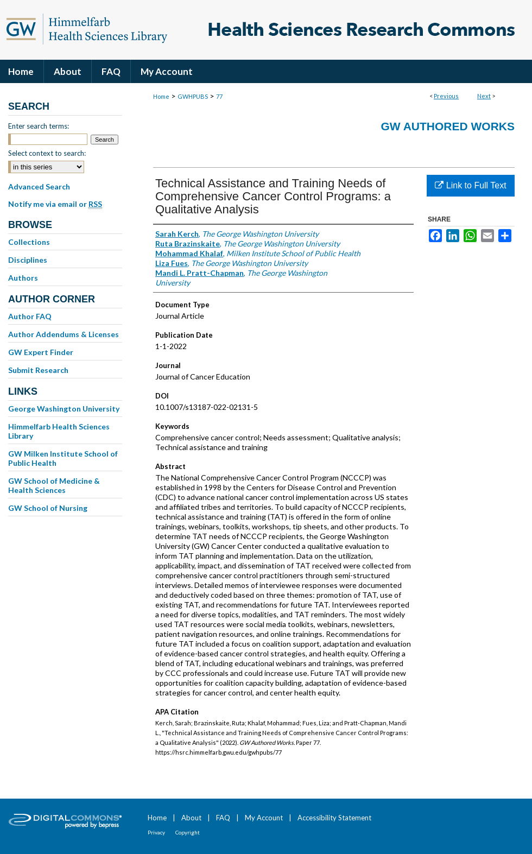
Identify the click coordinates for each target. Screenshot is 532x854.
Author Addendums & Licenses (63, 334)
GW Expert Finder (40, 352)
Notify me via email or (55, 204)
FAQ (223, 817)
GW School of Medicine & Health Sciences (54, 485)
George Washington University (63, 408)
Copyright (187, 832)
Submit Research (38, 370)
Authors (23, 277)
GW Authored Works (448, 126)
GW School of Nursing (47, 508)
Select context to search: (47, 153)
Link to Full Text (470, 185)
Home (161, 96)
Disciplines (27, 259)
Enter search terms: (38, 126)
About (191, 817)
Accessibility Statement (334, 817)
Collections (29, 241)
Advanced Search (39, 186)
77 (219, 96)
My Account (264, 817)
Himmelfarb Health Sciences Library (59, 431)
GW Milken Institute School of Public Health (63, 458)
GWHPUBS (193, 96)
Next (484, 95)
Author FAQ (30, 316)
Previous (446, 95)
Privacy (156, 832)
